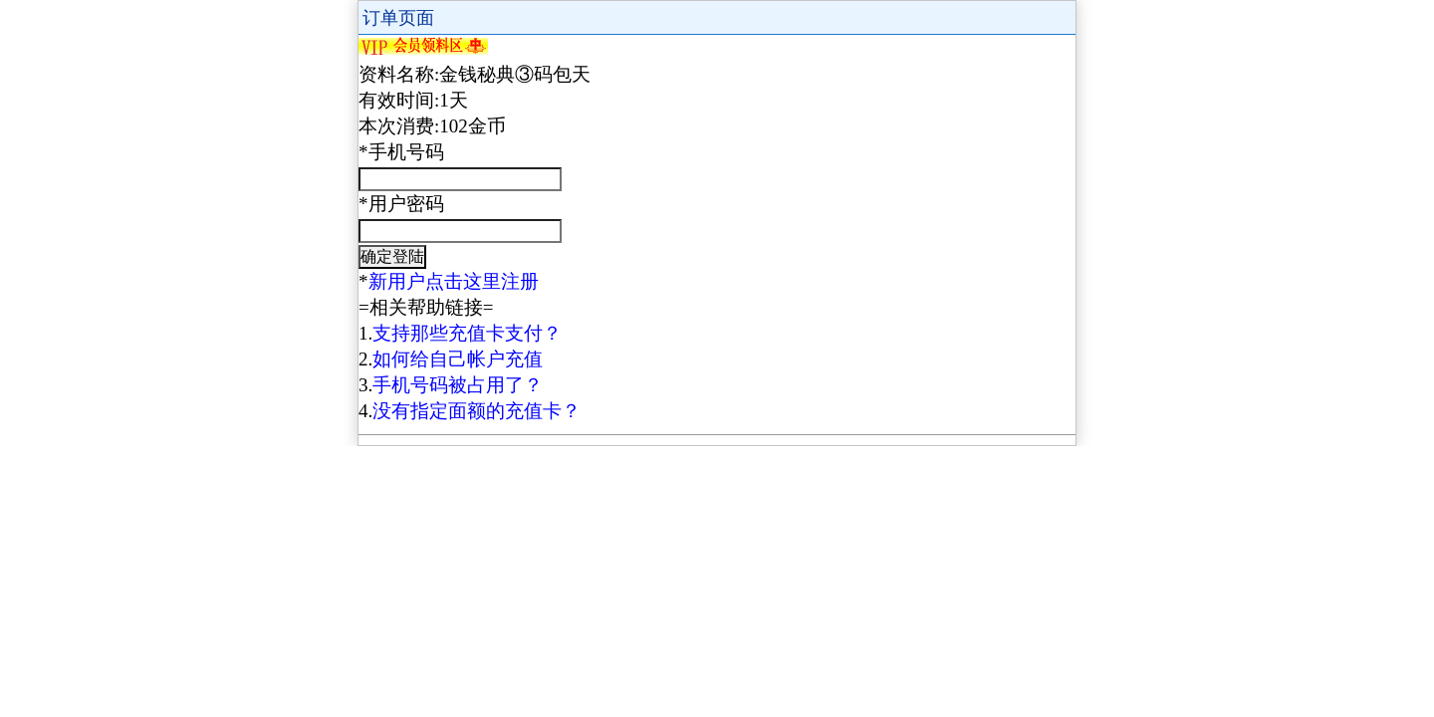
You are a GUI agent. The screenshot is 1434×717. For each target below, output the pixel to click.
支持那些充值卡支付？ (467, 333)
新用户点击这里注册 (453, 281)
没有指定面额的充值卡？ (476, 410)
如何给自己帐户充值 (457, 359)
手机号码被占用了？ (457, 384)
